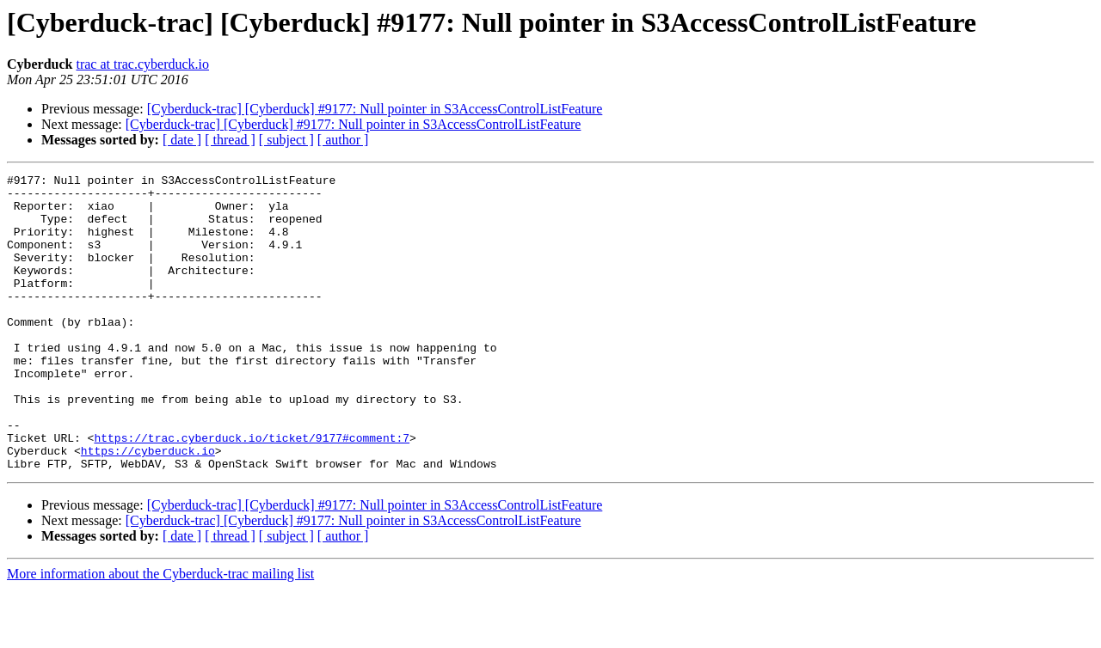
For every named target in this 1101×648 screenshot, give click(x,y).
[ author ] (343, 139)
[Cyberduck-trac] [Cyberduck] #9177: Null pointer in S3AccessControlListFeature (375, 108)
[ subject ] (286, 139)
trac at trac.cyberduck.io (142, 64)
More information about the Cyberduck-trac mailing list (160, 633)
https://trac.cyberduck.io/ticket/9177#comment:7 (251, 491)
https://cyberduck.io (148, 507)
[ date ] (182, 139)
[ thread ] (230, 139)
